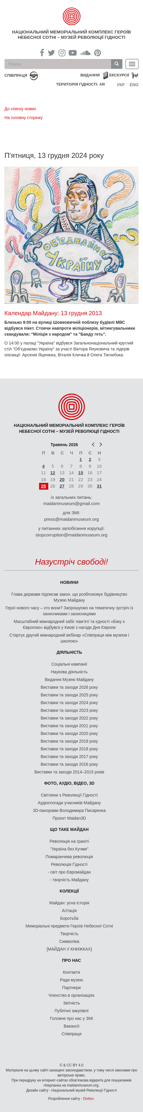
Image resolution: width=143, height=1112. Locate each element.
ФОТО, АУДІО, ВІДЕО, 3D (69, 783)
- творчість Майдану (69, 879)
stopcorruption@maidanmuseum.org (71, 534)
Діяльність (69, 652)
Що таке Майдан (69, 829)
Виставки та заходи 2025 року (69, 695)
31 (99, 485)
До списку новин (20, 108)
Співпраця (71, 1033)
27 (62, 485)
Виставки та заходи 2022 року (69, 718)
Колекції (69, 891)
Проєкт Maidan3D (69, 818)
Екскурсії (119, 75)
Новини (69, 582)
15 (80, 472)
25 (43, 485)
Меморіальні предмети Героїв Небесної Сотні (69, 926)
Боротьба (69, 918)
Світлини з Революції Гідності (69, 795)
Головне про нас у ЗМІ (71, 1018)
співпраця (15, 75)
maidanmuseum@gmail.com (71, 503)
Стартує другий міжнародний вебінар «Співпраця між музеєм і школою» (69, 638)
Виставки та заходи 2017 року (69, 756)
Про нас (71, 960)
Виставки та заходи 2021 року (69, 725)
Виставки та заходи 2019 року (69, 741)
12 (52, 472)
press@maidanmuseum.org (71, 519)
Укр (121, 84)
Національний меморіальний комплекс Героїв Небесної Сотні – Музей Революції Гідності (71, 34)
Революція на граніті (69, 841)
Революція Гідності (69, 864)
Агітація (69, 910)
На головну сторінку (23, 117)
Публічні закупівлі (71, 1010)
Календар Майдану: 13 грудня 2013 (53, 313)
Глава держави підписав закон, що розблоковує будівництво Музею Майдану (69, 597)
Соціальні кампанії (69, 664)
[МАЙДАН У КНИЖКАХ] (69, 949)
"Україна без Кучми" (69, 849)
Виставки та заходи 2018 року (69, 748)
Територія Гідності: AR (80, 84)
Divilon (88, 1099)
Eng (134, 84)
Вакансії (71, 1026)
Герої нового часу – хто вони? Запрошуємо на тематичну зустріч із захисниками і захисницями (69, 610)
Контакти (71, 972)
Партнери (71, 987)
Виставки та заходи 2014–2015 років (69, 772)
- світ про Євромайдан (69, 872)
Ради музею (71, 980)
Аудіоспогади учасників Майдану (69, 802)
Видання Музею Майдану (69, 679)
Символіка (69, 941)
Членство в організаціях (72, 995)
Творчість (69, 933)
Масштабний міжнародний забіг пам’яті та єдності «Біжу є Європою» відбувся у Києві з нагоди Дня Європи (69, 624)
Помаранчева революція (69, 856)
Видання (90, 75)
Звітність (71, 1003)
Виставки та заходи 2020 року (69, 733)
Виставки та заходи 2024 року (69, 702)
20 (62, 479)
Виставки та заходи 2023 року (69, 710)
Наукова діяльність (69, 671)
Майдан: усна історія (69, 903)
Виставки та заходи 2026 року (69, 687)
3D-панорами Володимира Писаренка (69, 810)
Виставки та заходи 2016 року (69, 764)
